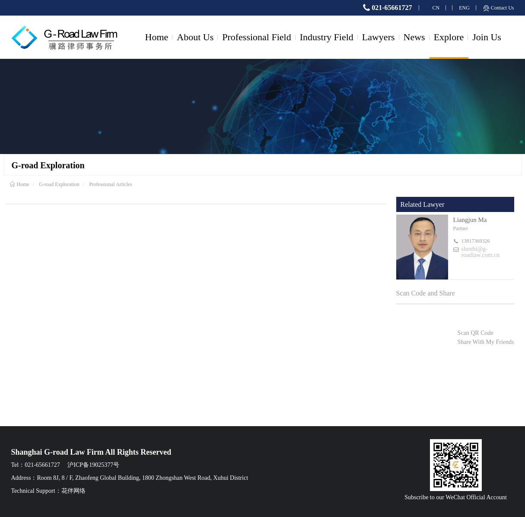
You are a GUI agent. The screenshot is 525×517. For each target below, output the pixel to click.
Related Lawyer (423, 204)
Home (157, 37)
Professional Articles (110, 184)
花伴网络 (73, 491)
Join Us (486, 37)
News (414, 37)
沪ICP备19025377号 (93, 465)
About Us (195, 37)
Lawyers (378, 37)
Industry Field (326, 37)
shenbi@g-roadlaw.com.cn (480, 252)
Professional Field (256, 37)
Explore (449, 37)
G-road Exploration (59, 184)
